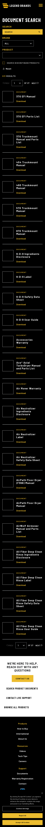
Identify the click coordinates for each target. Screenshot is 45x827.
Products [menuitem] (22, 723)
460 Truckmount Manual (27, 187)
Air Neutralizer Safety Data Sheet (28, 458)
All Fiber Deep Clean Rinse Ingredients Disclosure (29, 554)
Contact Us (22, 678)
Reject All (22, 816)
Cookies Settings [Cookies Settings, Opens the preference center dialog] (22, 809)
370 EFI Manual (26, 96)
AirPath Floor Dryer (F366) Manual (29, 481)
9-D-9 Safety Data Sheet (28, 298)
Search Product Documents (22, 688)
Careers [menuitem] (22, 761)
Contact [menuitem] (22, 783)
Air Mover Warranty (28, 388)
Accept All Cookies (22, 822)
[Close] (42, 793)
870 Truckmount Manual (27, 232)
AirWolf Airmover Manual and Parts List (27, 528)
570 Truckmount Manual (27, 209)
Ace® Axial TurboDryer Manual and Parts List (28, 365)
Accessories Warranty (24, 341)
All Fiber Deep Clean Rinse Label (29, 579)
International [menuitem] (22, 733)
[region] (22, 808)
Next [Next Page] (34, 83)
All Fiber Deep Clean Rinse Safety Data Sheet (29, 603)
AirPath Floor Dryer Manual (29, 504)
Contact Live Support (19, 697)
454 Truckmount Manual (27, 164)
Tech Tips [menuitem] (22, 756)
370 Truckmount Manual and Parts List (27, 139)
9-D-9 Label (24, 276)
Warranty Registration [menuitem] (22, 778)
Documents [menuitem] (22, 773)
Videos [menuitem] (22, 751)
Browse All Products (16, 707)
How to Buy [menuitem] (22, 728)
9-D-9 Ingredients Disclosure (27, 255)
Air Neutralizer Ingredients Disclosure (26, 411)
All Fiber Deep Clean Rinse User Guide (29, 627)
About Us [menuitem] (22, 738)
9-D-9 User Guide (27, 319)
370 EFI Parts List (28, 116)
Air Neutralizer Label (26, 436)
